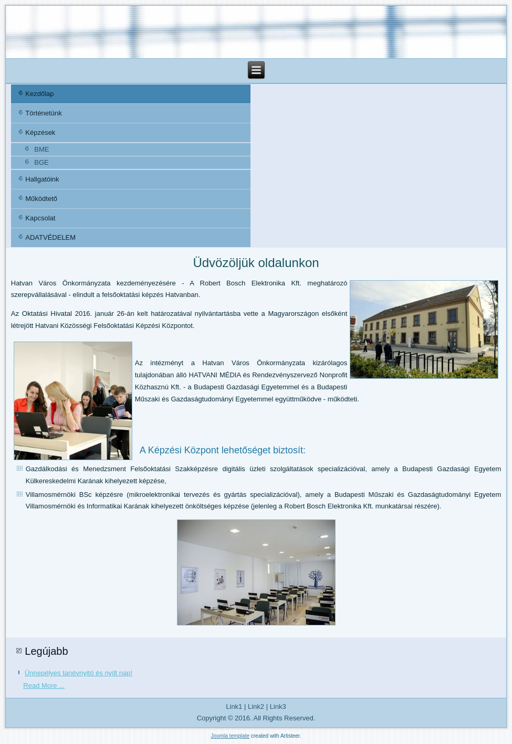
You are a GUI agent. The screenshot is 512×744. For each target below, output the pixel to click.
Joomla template (230, 736)
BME (41, 149)
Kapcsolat (40, 218)
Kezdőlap (39, 94)
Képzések (40, 132)
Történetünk (43, 113)
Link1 (234, 706)
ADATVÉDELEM (50, 237)
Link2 (256, 706)
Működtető (41, 199)
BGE (41, 162)
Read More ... (44, 685)
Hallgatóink (42, 179)
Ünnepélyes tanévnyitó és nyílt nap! (78, 673)
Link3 (278, 706)
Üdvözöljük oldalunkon (256, 263)
